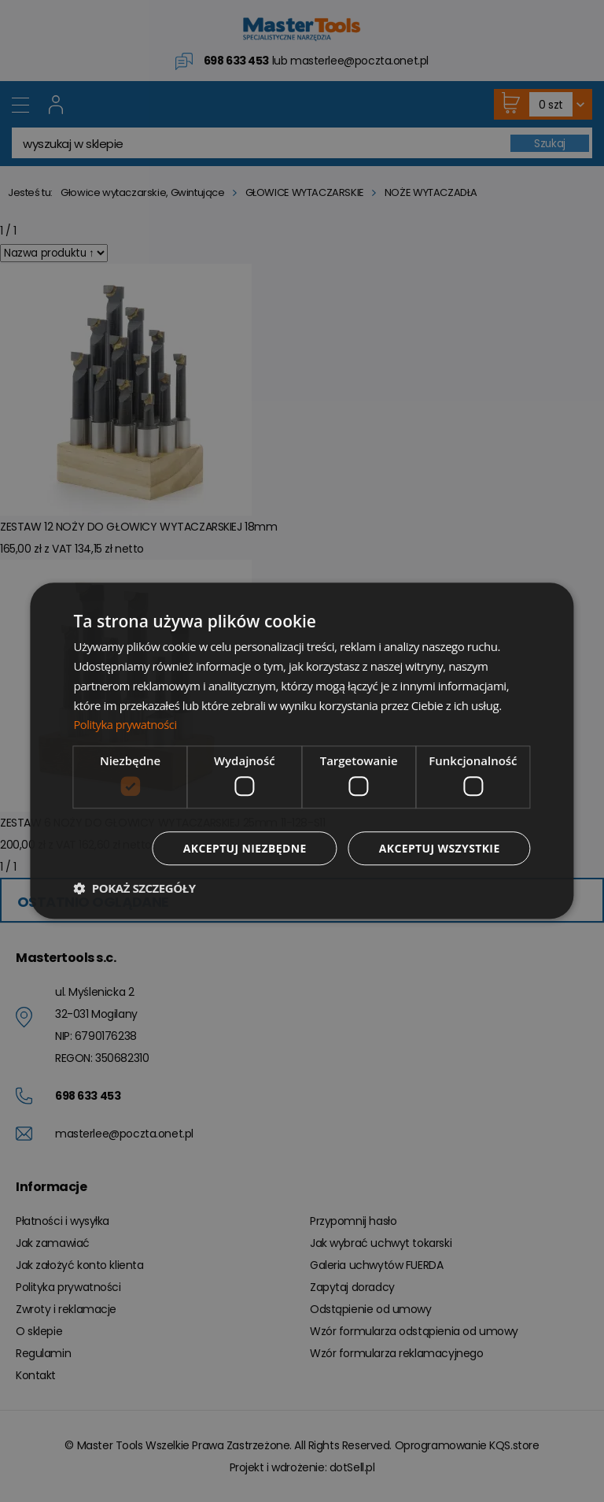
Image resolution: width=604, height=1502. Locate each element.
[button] (134, 889)
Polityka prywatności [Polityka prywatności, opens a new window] (126, 725)
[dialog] (301, 751)
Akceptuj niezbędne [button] (244, 848)
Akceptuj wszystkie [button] (438, 848)
